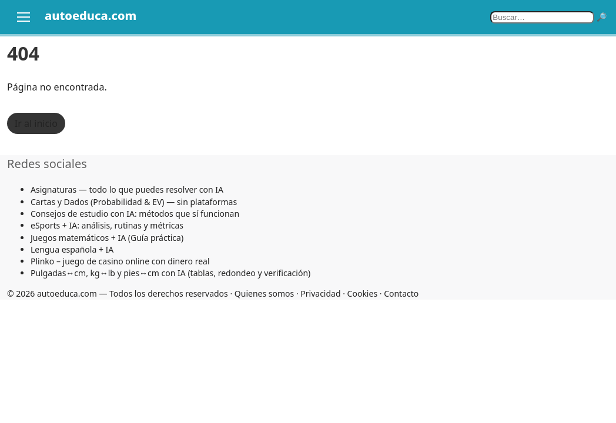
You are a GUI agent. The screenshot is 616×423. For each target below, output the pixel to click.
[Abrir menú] (23, 17)
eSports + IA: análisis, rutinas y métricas (107, 225)
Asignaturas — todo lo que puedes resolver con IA (127, 189)
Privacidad (320, 293)
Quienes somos (264, 293)
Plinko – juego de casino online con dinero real (120, 261)
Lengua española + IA (72, 249)
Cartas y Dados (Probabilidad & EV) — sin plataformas (134, 201)
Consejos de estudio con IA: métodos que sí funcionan (135, 213)
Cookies (362, 293)
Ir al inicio (36, 123)
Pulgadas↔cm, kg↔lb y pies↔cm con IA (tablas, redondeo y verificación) (170, 272)
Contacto (401, 293)
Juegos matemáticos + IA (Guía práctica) (107, 237)
